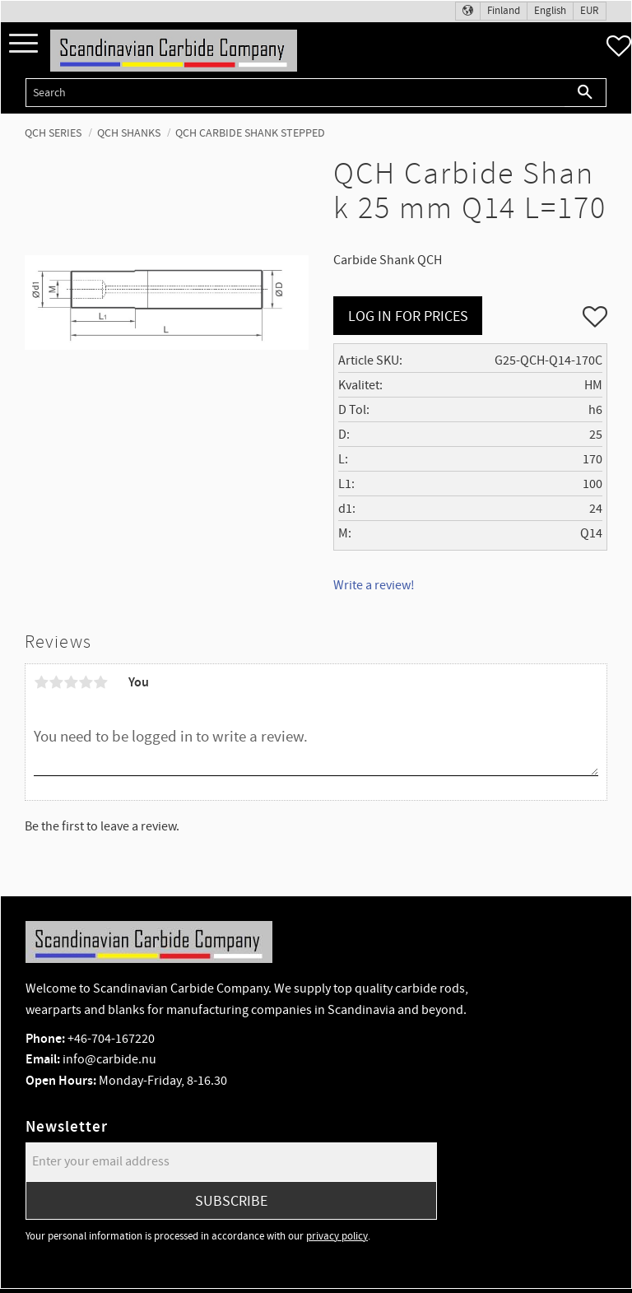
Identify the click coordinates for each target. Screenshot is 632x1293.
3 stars (70, 682)
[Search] (585, 92)
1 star (41, 682)
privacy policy (337, 1236)
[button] (23, 44)
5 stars (100, 682)
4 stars (85, 682)
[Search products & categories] (295, 92)
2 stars (56, 682)
